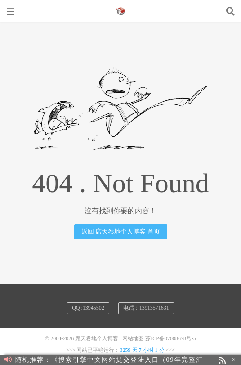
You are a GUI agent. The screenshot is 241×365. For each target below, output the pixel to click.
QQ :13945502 (88, 308)
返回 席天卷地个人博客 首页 (120, 231)
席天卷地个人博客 (120, 11)
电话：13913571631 (146, 308)
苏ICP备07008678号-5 (170, 338)
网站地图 (133, 338)
